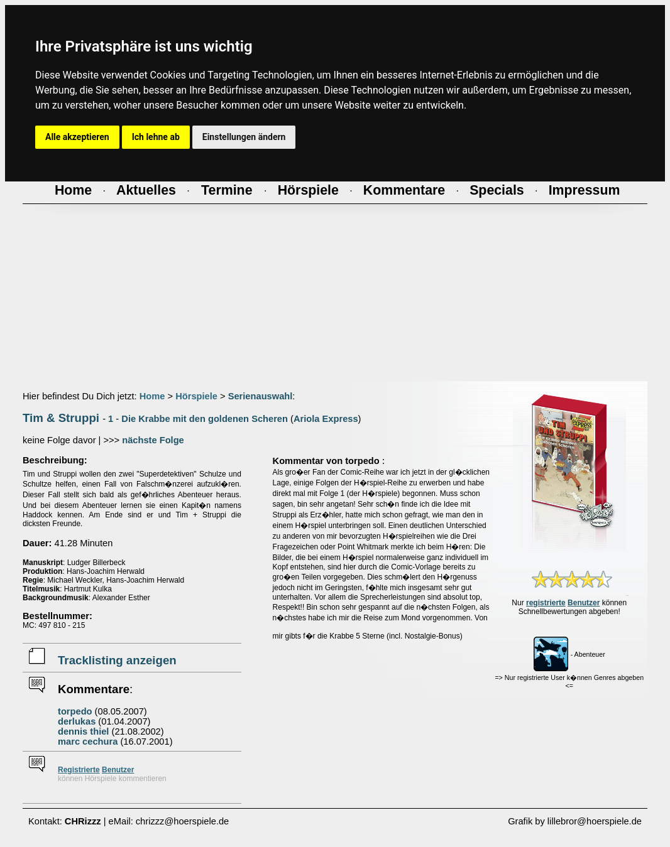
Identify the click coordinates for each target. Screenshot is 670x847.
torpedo (75, 711)
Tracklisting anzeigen (117, 660)
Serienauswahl (260, 396)
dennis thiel (83, 731)
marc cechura (88, 741)
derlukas (77, 721)
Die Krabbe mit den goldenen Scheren (204, 419)
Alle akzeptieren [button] (77, 137)
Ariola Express (326, 419)
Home (152, 396)
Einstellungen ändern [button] (244, 137)
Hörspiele (196, 396)
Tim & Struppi (61, 417)
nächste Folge (153, 440)
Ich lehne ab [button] (156, 137)
